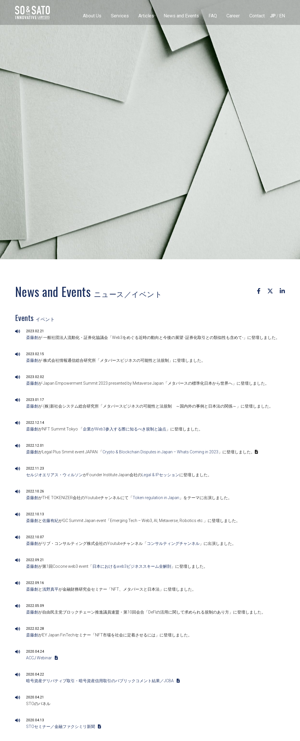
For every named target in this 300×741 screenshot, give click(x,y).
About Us (92, 16)
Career (233, 16)
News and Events (181, 16)
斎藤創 (32, 337)
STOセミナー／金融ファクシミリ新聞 (63, 726)
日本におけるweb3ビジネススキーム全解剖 (131, 566)
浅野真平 (50, 589)
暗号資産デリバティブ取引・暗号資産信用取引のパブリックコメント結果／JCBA (103, 680)
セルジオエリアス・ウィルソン (54, 474)
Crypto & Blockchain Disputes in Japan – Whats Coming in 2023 (160, 452)
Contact (257, 16)
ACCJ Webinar (42, 658)
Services (120, 16)
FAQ (212, 16)
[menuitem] (273, 16)
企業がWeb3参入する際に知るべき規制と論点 (124, 429)
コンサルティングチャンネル (173, 543)
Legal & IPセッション (160, 474)
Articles (146, 16)
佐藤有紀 (50, 520)
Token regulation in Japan (156, 497)
